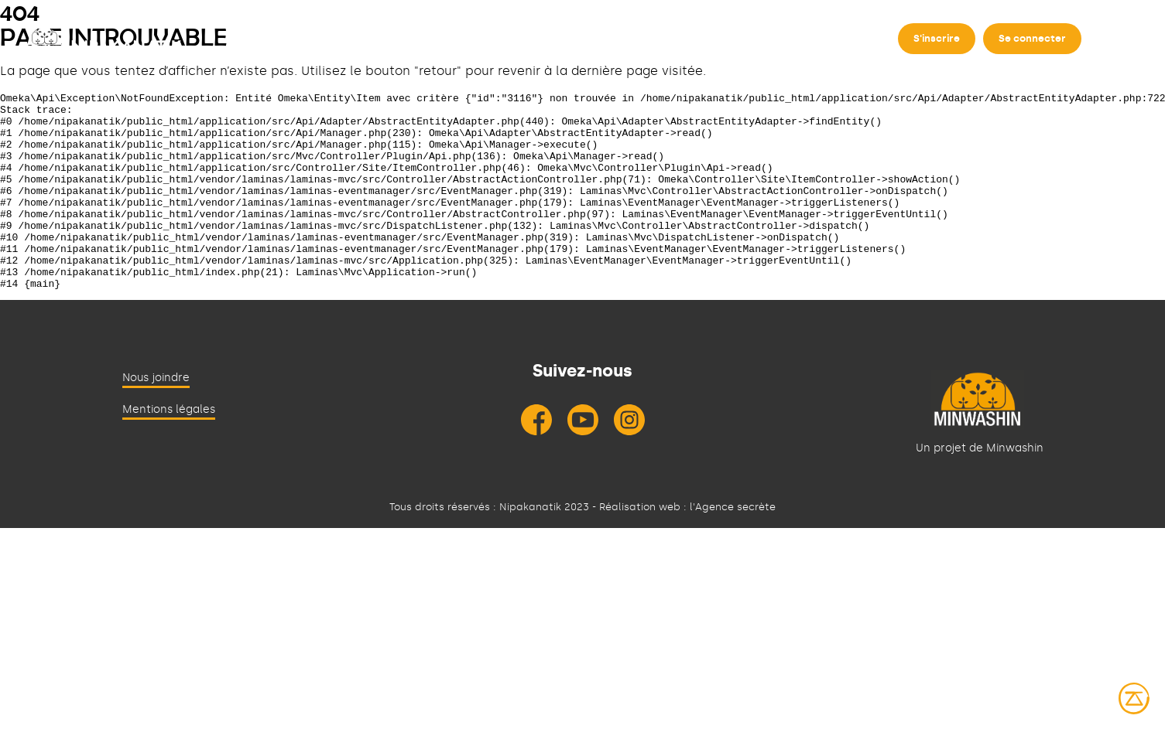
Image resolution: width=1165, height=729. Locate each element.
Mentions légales (168, 448)
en (1112, 39)
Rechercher (476, 45)
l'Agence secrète (733, 546)
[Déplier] (415, 45)
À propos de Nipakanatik (330, 45)
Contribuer (564, 45)
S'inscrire (936, 38)
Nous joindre (156, 417)
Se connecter (1032, 38)
